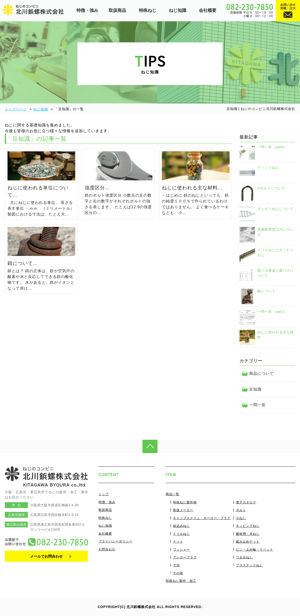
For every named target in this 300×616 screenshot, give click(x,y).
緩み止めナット (248, 541)
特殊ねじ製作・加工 (181, 581)
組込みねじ (181, 526)
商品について (261, 373)
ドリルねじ (181, 534)
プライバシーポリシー (115, 541)
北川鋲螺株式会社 (141, 607)
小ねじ (241, 518)
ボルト (241, 510)
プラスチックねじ (249, 565)
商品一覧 (172, 494)
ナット (178, 541)
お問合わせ (106, 549)
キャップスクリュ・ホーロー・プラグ (202, 518)
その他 (178, 573)
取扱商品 (117, 10)
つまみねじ (244, 557)
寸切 (176, 565)
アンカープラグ (185, 557)
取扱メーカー (183, 510)
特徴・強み (87, 10)
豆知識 (255, 389)
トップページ (16, 109)
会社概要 (207, 10)
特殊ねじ (147, 10)
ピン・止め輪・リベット (254, 549)
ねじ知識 (177, 10)
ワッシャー (181, 549)
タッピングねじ (248, 526)
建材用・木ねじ (248, 534)
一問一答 (257, 405)
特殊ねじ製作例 (185, 502)
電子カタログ (246, 502)
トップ (103, 494)
